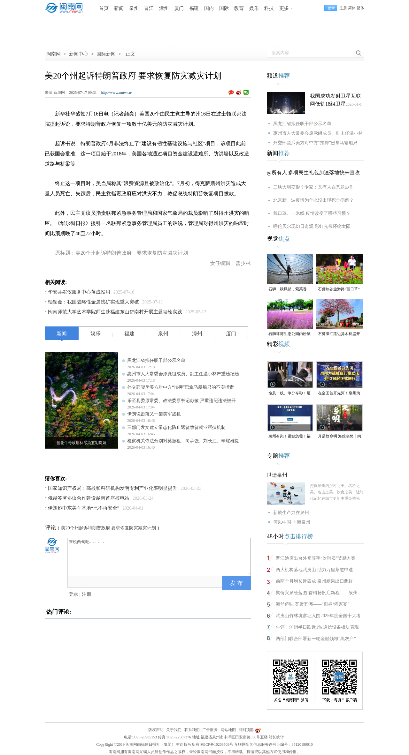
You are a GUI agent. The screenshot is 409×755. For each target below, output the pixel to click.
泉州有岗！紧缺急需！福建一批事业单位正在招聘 (289, 436)
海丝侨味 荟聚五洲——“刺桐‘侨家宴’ (312, 604)
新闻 (119, 8)
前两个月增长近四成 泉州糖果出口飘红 (314, 581)
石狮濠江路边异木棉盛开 (339, 334)
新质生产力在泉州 (291, 512)
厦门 (179, 8)
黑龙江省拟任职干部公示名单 (156, 360)
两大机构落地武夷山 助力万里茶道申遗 (314, 569)
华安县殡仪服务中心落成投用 (79, 292)
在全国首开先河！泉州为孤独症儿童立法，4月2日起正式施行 (339, 393)
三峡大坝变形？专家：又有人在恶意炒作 (313, 187)
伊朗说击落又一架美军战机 (154, 414)
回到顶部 (246, 730)
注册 (343, 8)
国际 (224, 8)
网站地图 (228, 730)
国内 (209, 8)
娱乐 (254, 8)
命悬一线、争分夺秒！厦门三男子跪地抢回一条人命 (289, 393)
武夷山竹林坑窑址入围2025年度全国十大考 (318, 615)
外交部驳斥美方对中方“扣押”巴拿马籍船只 (315, 142)
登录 (73, 594)
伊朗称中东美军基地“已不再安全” (83, 508)
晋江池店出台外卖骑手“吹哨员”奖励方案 (316, 558)
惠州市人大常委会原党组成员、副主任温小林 (318, 133)
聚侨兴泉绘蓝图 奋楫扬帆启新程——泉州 (317, 592)
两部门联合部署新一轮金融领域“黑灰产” (316, 638)
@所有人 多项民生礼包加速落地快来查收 (313, 172)
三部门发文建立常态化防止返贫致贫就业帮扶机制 (176, 427)
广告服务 (210, 730)
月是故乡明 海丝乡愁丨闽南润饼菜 (339, 436)
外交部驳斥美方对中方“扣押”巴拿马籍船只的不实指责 (180, 387)
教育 (239, 8)
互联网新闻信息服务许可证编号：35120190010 (273, 744)
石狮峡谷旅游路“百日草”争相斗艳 (339, 289)
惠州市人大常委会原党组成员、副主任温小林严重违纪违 (183, 373)
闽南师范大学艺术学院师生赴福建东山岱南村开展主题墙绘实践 (115, 311)
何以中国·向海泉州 (291, 522)
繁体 (360, 8)
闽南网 (53, 53)
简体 (352, 8)
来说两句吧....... (159, 556)
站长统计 (276, 737)
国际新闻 (106, 53)
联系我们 (192, 730)
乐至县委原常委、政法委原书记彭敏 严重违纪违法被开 (181, 400)
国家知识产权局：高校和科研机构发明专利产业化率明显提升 (112, 488)
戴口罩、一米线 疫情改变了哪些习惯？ (312, 213)
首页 (104, 8)
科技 (269, 8)
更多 (284, 8)
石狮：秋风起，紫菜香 (287, 289)
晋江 (149, 8)
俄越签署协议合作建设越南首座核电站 (88, 498)
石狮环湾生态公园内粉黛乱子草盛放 (289, 334)
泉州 (134, 8)
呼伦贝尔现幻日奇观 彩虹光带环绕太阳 (312, 226)
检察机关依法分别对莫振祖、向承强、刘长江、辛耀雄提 (183, 440)
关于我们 (173, 730)
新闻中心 (78, 53)
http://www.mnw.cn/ (116, 92)
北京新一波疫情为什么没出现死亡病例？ (313, 200)
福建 (194, 8)
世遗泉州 (277, 475)
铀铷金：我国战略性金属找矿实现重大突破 (93, 301)
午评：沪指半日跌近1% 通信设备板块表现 (317, 627)
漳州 (164, 8)
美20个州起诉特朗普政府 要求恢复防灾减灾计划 (108, 528)
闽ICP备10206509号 (216, 744)
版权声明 (156, 730)
